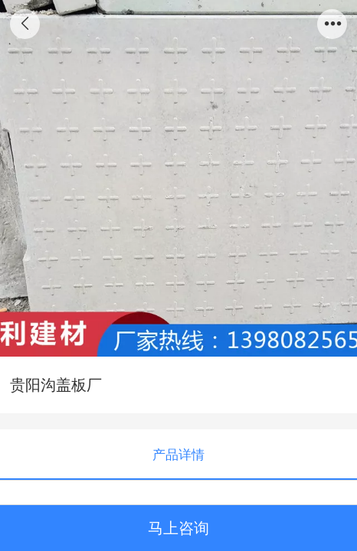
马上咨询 (178, 528)
